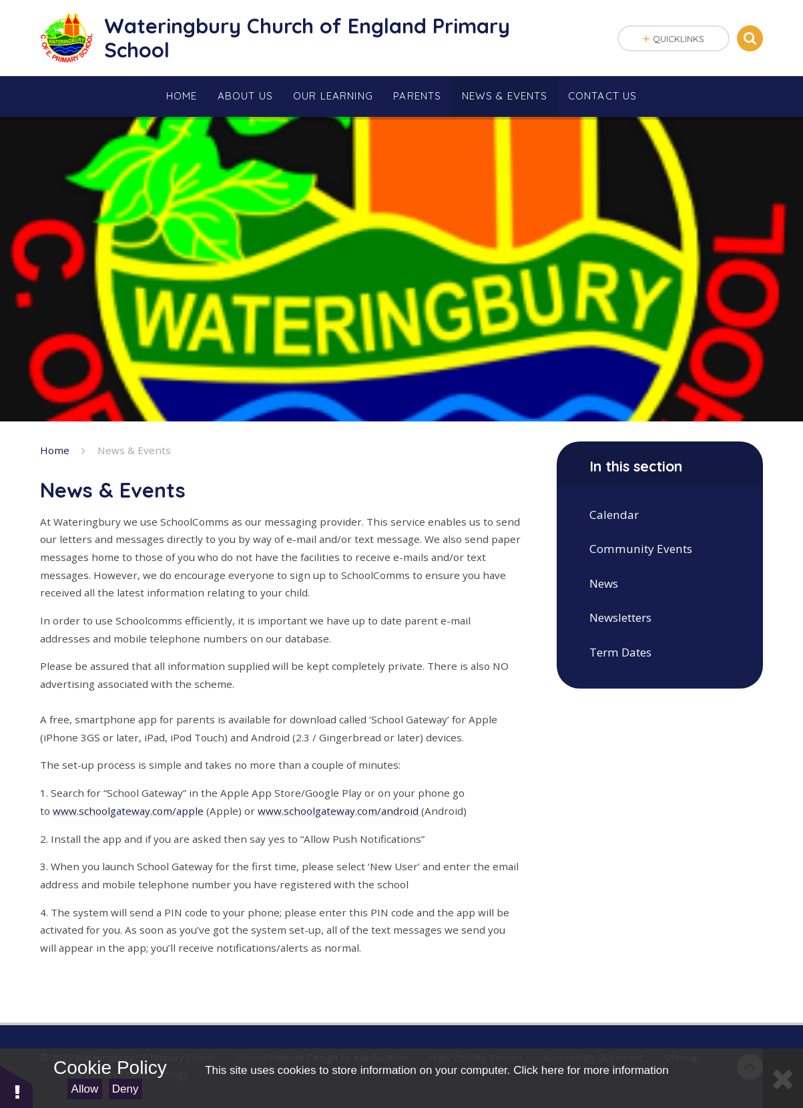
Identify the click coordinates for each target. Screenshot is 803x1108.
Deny (125, 1089)
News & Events (134, 450)
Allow (85, 1089)
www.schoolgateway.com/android (339, 810)
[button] (16, 1086)
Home (54, 450)
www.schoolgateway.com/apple (128, 810)
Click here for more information (590, 1070)
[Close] (783, 1078)
